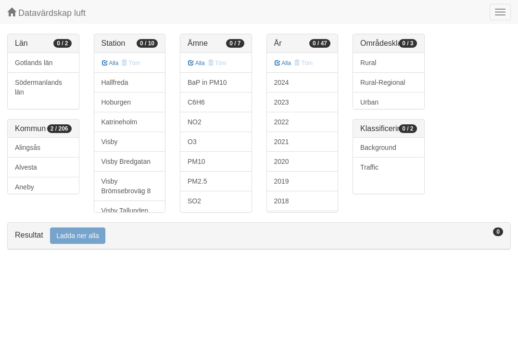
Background (378, 147)
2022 (281, 122)
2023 (281, 102)
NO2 (195, 122)
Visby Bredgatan (126, 161)
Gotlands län (34, 63)
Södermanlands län (38, 87)
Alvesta (26, 167)
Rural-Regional (382, 82)
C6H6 (196, 102)
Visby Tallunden (125, 210)
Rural (368, 63)
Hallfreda (114, 82)
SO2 (194, 201)
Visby (109, 142)
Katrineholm (119, 122)
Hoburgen (116, 102)
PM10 (196, 161)
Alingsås (27, 147)
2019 (281, 181)
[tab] (259, 236)
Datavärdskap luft (46, 13)
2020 (281, 161)
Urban (369, 102)
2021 (281, 142)
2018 (281, 201)
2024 (281, 82)
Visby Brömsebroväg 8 (126, 186)
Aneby (24, 187)
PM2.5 (197, 181)
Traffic (369, 167)
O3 (192, 142)
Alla (110, 63)
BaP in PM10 (207, 82)
